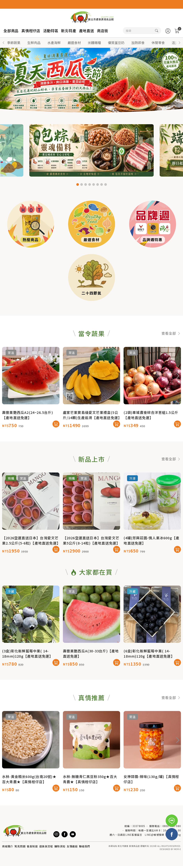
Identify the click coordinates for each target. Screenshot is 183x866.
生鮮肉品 (33, 42)
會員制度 (32, 846)
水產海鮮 (54, 42)
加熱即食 (138, 42)
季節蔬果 (13, 42)
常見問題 (19, 846)
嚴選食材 (74, 42)
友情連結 (72, 846)
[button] (179, 43)
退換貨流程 (46, 846)
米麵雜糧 (94, 42)
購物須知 (59, 846)
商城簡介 (7, 846)
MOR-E (177, 849)
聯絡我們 (84, 846)
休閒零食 (158, 42)
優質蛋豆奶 (116, 42)
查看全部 (171, 350)
